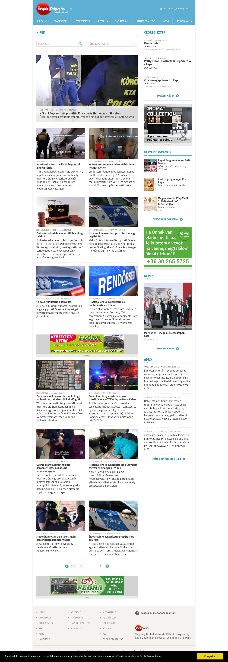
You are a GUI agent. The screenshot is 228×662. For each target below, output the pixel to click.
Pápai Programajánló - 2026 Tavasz (174, 161)
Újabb (67, 566)
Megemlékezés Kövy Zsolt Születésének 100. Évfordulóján (173, 201)
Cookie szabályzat (113, 639)
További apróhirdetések (165, 459)
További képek (165, 348)
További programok (165, 219)
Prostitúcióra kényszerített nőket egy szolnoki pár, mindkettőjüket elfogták (58, 397)
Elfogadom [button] (210, 656)
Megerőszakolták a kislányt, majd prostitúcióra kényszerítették (56, 538)
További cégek (165, 95)
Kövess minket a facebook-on (158, 613)
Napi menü (76, 628)
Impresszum (109, 623)
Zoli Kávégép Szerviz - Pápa (161, 80)
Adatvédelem (110, 618)
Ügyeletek (44, 639)
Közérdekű (76, 612)
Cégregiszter (83, 21)
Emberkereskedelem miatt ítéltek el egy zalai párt (60, 235)
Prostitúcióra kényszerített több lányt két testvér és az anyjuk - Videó (113, 466)
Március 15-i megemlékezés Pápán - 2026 (165, 334)
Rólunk (107, 628)
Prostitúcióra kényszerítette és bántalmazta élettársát (107, 303)
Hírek (40, 21)
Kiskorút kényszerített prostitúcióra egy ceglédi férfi (112, 235)
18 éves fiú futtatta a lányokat (53, 302)
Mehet (80, 44)
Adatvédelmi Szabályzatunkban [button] (143, 656)
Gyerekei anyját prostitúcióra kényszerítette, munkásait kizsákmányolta (53, 468)
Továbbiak (182, 21)
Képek (101, 21)
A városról (77, 618)
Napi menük (121, 21)
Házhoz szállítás (145, 21)
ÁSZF (105, 634)
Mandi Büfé (151, 43)
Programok (60, 21)
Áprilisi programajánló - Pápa (172, 180)
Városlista (71, 9)
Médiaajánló (109, 612)
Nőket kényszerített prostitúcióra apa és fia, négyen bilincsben (80, 113)
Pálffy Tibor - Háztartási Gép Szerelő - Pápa (167, 63)
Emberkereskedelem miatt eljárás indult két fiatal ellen (112, 166)
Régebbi (107, 566)
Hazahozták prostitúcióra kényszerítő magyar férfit (58, 166)
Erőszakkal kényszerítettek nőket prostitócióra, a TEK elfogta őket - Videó (112, 397)
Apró (166, 21)
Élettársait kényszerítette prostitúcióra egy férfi (111, 538)
